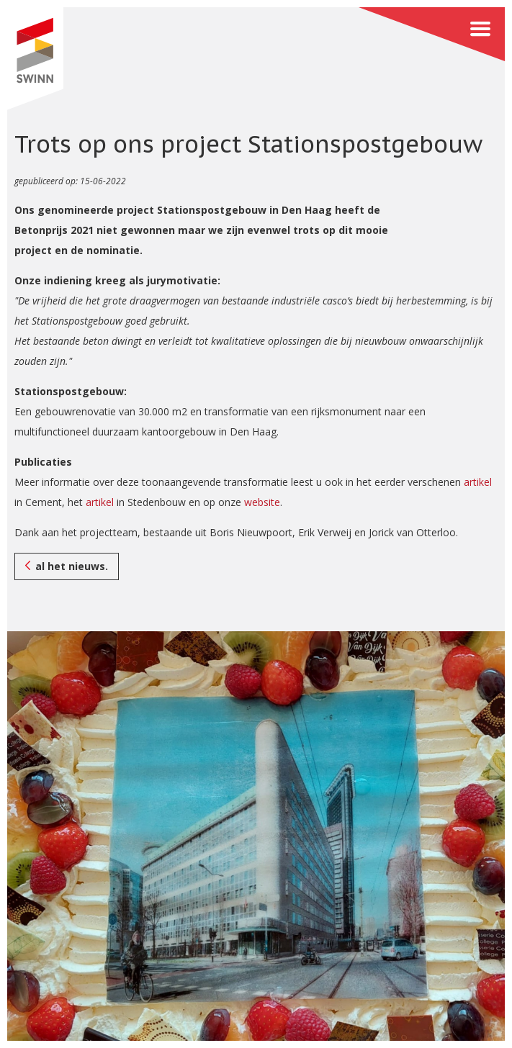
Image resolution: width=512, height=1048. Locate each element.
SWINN (34, 58)
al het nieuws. (71, 566)
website (262, 502)
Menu (432, 34)
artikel (478, 482)
